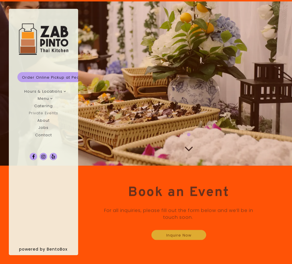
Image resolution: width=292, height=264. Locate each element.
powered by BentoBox (48, 249)
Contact (43, 135)
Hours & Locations (43, 91)
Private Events (43, 113)
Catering (43, 105)
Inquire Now (178, 236)
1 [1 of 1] (189, 136)
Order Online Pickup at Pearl (52, 77)
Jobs (43, 127)
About (43, 120)
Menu (43, 98)
